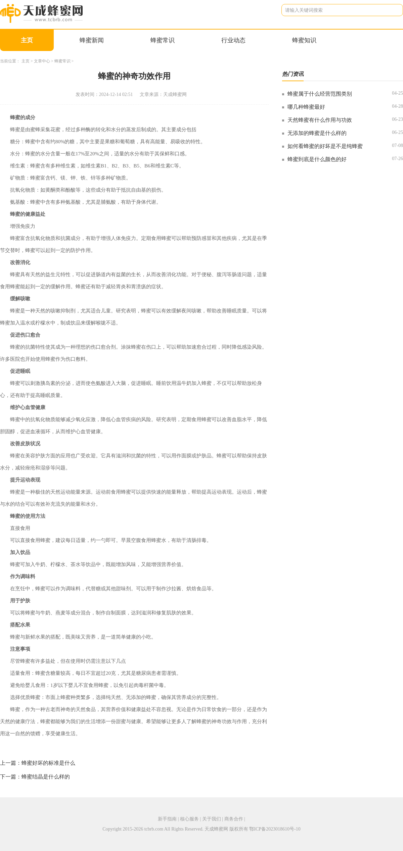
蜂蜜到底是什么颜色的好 (317, 159)
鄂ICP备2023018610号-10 (274, 829)
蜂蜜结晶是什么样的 (45, 777)
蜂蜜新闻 (92, 40)
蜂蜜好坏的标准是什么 (48, 763)
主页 (27, 40)
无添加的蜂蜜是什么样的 (317, 133)
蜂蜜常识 (162, 40)
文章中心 (42, 61)
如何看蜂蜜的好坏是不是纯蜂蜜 (325, 146)
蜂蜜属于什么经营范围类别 (319, 94)
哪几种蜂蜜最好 (306, 107)
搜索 (392, 9)
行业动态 (233, 40)
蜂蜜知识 (304, 40)
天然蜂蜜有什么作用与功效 (319, 120)
